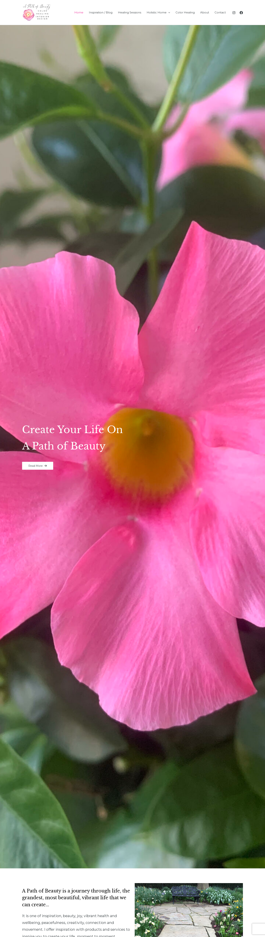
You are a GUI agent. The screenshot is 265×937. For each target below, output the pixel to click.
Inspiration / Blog (100, 12)
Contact (220, 12)
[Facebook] (241, 12)
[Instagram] (234, 12)
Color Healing (185, 12)
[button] (37, 466)
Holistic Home (158, 12)
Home (78, 12)
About (204, 12)
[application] (168, 12)
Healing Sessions (129, 12)
